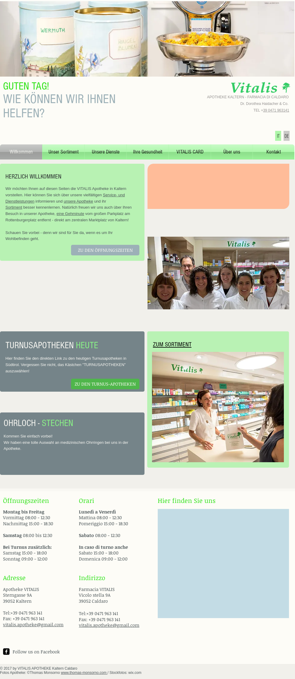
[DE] (287, 136)
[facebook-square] (6, 651)
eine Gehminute (70, 213)
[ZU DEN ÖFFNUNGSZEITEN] (105, 250)
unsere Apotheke (78, 201)
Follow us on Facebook (36, 652)
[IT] (278, 136)
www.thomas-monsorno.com (84, 673)
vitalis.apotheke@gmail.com (33, 624)
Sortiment (13, 207)
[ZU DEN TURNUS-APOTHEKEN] (105, 384)
